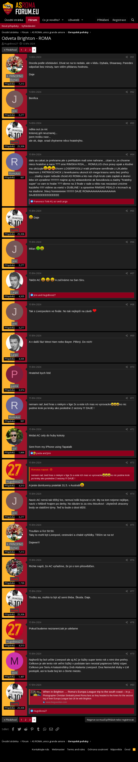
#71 (132, 398)
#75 (132, 524)
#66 (132, 241)
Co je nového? (51, 20)
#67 (132, 273)
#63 (132, 123)
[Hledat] (132, 20)
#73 (132, 462)
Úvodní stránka (13, 20)
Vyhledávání (28, 26)
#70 (132, 366)
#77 (132, 591)
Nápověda (116, 749)
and (45, 295)
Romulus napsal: (40, 469)
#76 (132, 560)
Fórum (32, 20)
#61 (132, 57)
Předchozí (11, 49)
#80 (132, 684)
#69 (132, 335)
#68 (132, 304)
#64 (132, 154)
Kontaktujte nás (40, 749)
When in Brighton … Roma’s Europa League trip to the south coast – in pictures (90, 691)
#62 (132, 91)
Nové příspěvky (10, 26)
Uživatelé (73, 20)
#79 (132, 653)
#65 (132, 210)
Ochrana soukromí (98, 749)
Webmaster (58, 749)
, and (51, 201)
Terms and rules (76, 749)
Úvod (127, 749)
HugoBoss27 (11, 43)
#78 (132, 622)
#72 (132, 429)
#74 (132, 493)
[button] (62, 20)
